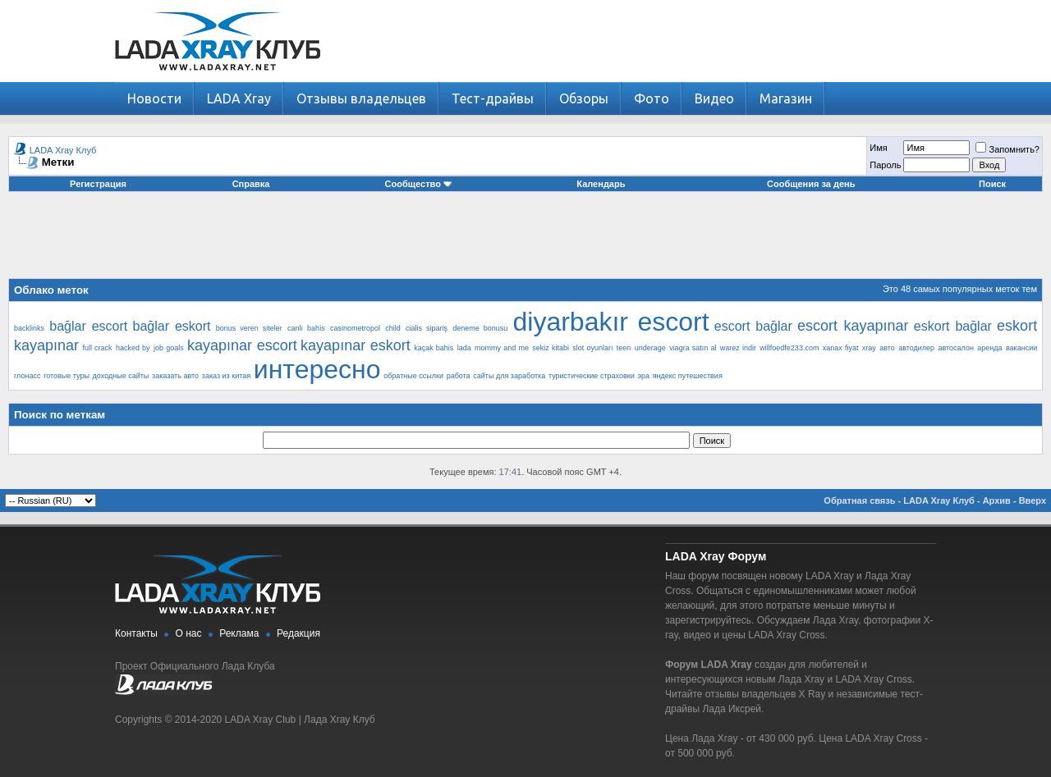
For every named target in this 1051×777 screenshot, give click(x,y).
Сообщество (418, 184)
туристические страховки (591, 376)
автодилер (916, 348)
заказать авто (175, 376)
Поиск (992, 184)
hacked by (133, 348)
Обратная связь (859, 500)
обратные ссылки (413, 376)
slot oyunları (592, 348)
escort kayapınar (853, 326)
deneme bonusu (479, 328)
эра (643, 376)
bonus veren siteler (249, 328)
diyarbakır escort (610, 321)
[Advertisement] (525, 241)
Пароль (885, 165)
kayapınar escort (242, 345)
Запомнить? (1007, 149)
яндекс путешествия (688, 376)
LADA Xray (239, 98)
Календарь (600, 184)
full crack (97, 348)
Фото (651, 98)
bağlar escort (88, 326)
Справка (251, 184)
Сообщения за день (811, 184)
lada (464, 348)
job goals (169, 348)
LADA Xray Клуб (63, 150)
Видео (714, 98)
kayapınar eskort (356, 345)
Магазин (786, 98)
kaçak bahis (433, 348)
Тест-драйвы (493, 98)
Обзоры (583, 98)
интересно (317, 369)
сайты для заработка (509, 376)
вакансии (1021, 348)
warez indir (738, 348)
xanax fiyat (841, 348)
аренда (989, 348)
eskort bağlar (953, 326)
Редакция (298, 633)
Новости (154, 98)
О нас (189, 633)
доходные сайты (121, 376)
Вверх (1032, 500)
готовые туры (66, 376)
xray (869, 348)
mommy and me (502, 348)
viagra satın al (692, 348)
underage (650, 348)
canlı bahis (306, 328)
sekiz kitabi (550, 348)
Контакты (136, 633)
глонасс (27, 376)
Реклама (239, 633)
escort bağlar (753, 326)
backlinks (29, 328)
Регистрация (98, 184)
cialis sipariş (426, 328)
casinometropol (355, 328)
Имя (878, 148)
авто (887, 348)
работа (458, 376)
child (393, 328)
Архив (997, 500)
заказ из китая (226, 376)
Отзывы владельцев (361, 98)
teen (624, 348)
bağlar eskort (172, 326)
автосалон (955, 348)
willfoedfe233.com (789, 348)
